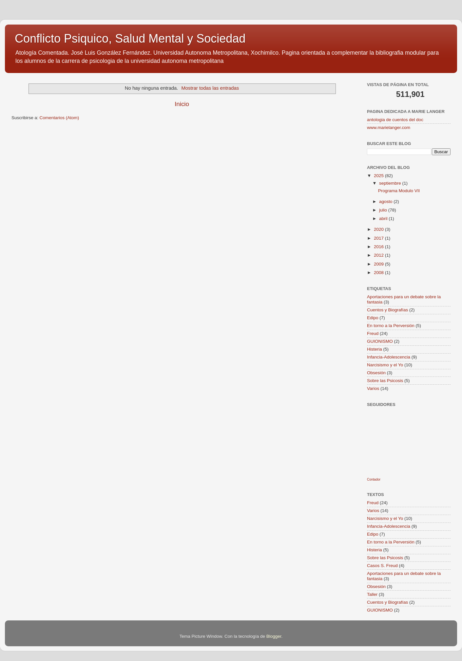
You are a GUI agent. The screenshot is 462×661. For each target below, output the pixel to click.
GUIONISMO (380, 341)
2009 (379, 264)
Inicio (182, 104)
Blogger (273, 636)
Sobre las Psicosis (385, 380)
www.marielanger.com (388, 127)
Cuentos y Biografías (387, 309)
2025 (379, 175)
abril (384, 218)
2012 (379, 255)
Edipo (372, 317)
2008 (379, 272)
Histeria (374, 349)
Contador (373, 479)
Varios (373, 388)
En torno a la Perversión (390, 325)
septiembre (390, 183)
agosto (386, 201)
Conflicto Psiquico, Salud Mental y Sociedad (130, 38)
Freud (372, 333)
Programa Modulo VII (399, 190)
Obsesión (376, 372)
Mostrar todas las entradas (210, 88)
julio (383, 210)
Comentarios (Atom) (59, 117)
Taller (372, 594)
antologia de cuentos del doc (395, 119)
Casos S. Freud (382, 565)
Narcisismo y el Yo (385, 364)
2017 (379, 238)
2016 (379, 246)
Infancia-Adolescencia (388, 357)
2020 (379, 229)
